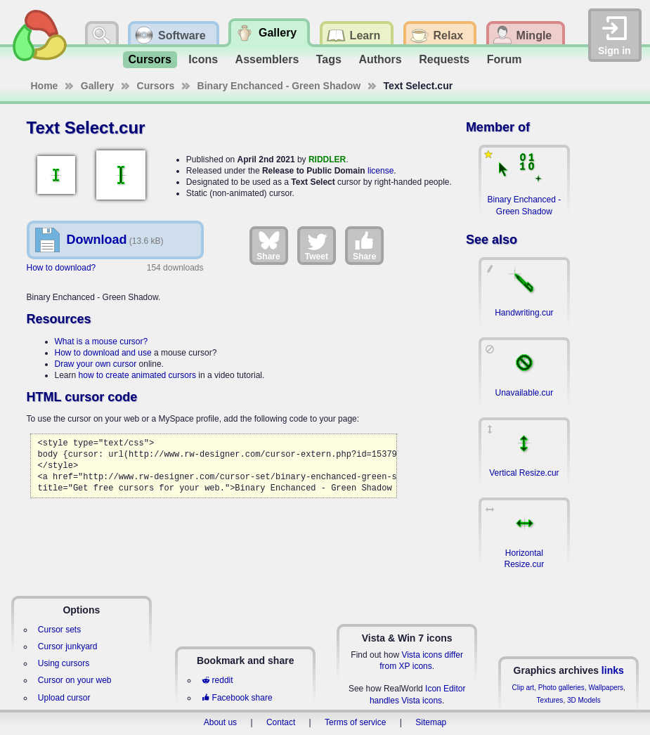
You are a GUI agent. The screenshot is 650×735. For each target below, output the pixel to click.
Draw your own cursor (96, 364)
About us (220, 722)
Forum (504, 59)
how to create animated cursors (137, 375)
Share (268, 245)
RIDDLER (327, 159)
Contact (280, 722)
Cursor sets (59, 630)
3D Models (584, 700)
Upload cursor (64, 698)
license (381, 171)
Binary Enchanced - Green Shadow (279, 85)
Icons (203, 59)
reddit (217, 680)
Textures (550, 700)
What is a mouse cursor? (101, 341)
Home (44, 85)
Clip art (523, 687)
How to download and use (103, 353)
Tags (329, 59)
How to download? (61, 268)
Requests (444, 59)
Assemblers (267, 59)
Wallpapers (605, 687)
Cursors (150, 59)
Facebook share (237, 698)
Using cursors (63, 663)
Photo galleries (561, 687)
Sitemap (430, 722)
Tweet (316, 245)
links (613, 670)
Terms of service (355, 722)
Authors (379, 59)
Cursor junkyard (68, 646)
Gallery (97, 85)
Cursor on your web (75, 680)
